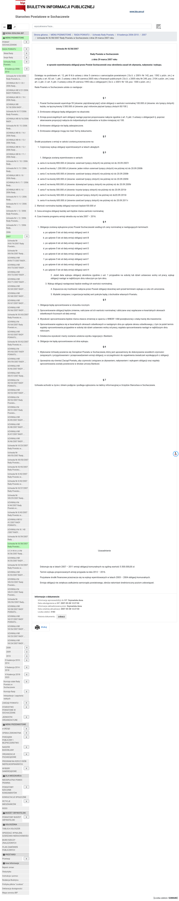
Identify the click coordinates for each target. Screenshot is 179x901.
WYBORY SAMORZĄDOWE (9, 770)
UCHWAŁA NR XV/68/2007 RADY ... (16, 294)
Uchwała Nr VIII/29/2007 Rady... (16, 496)
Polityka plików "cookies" (12, 884)
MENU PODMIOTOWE (61, 35)
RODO (4, 808)
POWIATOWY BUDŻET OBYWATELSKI (11, 818)
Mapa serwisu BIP (10, 893)
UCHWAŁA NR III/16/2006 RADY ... (17, 120)
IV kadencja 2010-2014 (12, 661)
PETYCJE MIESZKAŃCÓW (9, 802)
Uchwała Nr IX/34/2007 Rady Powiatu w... (18, 566)
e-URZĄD (6, 729)
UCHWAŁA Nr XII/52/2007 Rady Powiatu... (15, 400)
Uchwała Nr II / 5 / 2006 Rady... (16, 198)
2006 (8, 232)
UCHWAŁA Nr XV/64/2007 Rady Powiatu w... (15, 325)
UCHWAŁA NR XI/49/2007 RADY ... (16, 418)
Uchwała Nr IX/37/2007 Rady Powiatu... (18, 489)
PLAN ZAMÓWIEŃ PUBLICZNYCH (10, 848)
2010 (8, 656)
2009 (8, 652)
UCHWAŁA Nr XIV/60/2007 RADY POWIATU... (16, 352)
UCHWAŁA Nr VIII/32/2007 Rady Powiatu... (15, 582)
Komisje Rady (9, 691)
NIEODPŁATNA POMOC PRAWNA (12, 781)
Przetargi (6, 859)
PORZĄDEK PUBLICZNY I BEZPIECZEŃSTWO (10, 740)
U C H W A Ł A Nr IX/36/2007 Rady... (16, 552)
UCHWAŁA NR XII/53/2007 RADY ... (16, 391)
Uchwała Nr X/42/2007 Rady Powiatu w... (17, 475)
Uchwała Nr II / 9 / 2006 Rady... (16, 169)
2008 (8, 648)
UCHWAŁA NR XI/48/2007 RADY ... (16, 425)
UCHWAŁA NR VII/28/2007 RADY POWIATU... (15, 609)
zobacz (61, 616)
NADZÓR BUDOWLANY (8, 748)
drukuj (41, 627)
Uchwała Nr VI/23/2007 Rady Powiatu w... (18, 447)
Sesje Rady (8, 57)
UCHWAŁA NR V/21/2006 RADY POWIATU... (17, 91)
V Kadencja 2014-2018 (12, 669)
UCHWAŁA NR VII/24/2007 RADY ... (16, 642)
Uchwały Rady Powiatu (10, 63)
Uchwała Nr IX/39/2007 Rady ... (18, 538)
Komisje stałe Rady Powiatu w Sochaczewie (12, 684)
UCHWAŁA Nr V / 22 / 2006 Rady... (15, 84)
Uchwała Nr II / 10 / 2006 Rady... (17, 162)
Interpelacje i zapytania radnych (13, 697)
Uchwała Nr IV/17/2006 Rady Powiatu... (16, 113)
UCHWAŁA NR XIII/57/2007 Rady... (16, 374)
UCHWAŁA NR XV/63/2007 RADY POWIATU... (15, 335)
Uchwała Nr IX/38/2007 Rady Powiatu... (18, 545)
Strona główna (41, 35)
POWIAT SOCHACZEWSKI (9, 43)
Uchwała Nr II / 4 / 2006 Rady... (16, 205)
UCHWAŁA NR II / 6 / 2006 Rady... (15, 191)
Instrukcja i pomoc (10, 876)
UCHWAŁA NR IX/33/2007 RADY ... (16, 573)
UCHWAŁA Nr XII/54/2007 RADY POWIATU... (15, 383)
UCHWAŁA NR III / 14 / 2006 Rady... (16, 134)
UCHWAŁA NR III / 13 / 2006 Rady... (16, 141)
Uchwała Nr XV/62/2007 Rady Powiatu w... (18, 343)
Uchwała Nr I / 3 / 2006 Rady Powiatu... (16, 212)
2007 (8, 236)
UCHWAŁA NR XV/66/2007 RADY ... (16, 309)
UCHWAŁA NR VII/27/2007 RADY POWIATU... (15, 619)
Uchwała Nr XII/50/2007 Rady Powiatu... (18, 461)
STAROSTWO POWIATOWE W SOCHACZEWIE (9, 710)
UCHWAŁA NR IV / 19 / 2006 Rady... (16, 98)
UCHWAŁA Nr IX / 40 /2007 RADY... (16, 531)
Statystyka (6, 872)
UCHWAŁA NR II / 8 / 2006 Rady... (15, 177)
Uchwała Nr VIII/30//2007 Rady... (16, 600)
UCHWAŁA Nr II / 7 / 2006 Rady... (17, 184)
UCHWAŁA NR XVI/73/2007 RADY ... (17, 266)
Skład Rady (8, 53)
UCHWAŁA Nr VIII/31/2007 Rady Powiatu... (15, 592)
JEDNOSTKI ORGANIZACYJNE (10, 718)
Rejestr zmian (8, 867)
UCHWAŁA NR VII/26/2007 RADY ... (16, 627)
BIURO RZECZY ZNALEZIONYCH (9, 841)
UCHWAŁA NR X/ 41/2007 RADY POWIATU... (15, 522)
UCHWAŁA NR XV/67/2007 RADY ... (16, 302)
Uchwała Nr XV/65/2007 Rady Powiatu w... (18, 316)
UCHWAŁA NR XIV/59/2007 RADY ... (17, 360)
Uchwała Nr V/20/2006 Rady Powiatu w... (16, 77)
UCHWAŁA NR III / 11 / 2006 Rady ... (16, 155)
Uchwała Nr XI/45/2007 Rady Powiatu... (18, 468)
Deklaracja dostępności (12, 889)
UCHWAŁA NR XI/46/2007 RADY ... (16, 367)
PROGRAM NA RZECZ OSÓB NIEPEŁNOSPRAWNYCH (14, 762)
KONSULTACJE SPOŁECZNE (14, 797)
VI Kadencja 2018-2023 (12, 676)
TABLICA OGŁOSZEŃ (11, 829)
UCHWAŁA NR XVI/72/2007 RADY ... (17, 273)
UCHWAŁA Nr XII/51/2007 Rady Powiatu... (15, 410)
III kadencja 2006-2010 (12, 70)
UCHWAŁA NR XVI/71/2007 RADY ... (17, 280)
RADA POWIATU (9, 49)
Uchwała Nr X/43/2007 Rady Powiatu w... (17, 514)
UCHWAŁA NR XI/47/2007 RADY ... (16, 433)
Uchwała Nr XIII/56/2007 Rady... (16, 252)
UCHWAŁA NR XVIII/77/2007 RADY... (17, 259)
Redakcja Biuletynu (10, 880)
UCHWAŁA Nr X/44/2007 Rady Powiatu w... (15, 505)
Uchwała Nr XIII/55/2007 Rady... (16, 454)
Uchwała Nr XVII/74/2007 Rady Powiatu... (16, 244)
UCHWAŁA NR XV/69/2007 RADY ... (16, 287)
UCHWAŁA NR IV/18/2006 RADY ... (14, 106)
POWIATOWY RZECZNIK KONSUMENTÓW (9, 790)
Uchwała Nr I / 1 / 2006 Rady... (16, 226)
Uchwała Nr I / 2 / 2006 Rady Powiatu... (16, 219)
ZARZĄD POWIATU (10, 703)
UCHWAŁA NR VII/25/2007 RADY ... (16, 635)
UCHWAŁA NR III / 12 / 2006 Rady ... (16, 148)
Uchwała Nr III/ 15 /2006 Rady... (16, 127)
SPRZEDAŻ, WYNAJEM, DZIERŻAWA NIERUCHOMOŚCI (15, 834)
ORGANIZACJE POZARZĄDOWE (9, 755)
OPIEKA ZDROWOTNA (11, 733)
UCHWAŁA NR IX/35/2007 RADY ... (16, 559)
